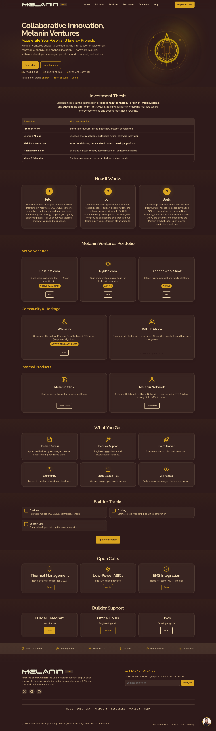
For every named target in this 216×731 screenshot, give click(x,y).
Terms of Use (177, 724)
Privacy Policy (160, 724)
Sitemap (190, 724)
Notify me (187, 683)
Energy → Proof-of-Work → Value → (61, 77)
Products (113, 4)
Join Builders (51, 65)
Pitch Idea (30, 65)
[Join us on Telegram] (32, 691)
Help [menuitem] (156, 4)
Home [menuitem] (87, 4)
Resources (128, 4)
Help (147, 708)
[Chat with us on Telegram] (206, 721)
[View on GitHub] (39, 691)
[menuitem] (99, 4)
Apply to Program (108, 539)
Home (69, 708)
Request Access (184, 4)
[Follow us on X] (24, 691)
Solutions (99, 4)
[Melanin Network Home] (44, 4)
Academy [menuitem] (144, 4)
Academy (134, 708)
